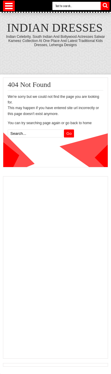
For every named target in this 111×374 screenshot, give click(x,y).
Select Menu (9, 6)
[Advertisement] (49, 266)
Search (105, 6)
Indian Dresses (54, 27)
